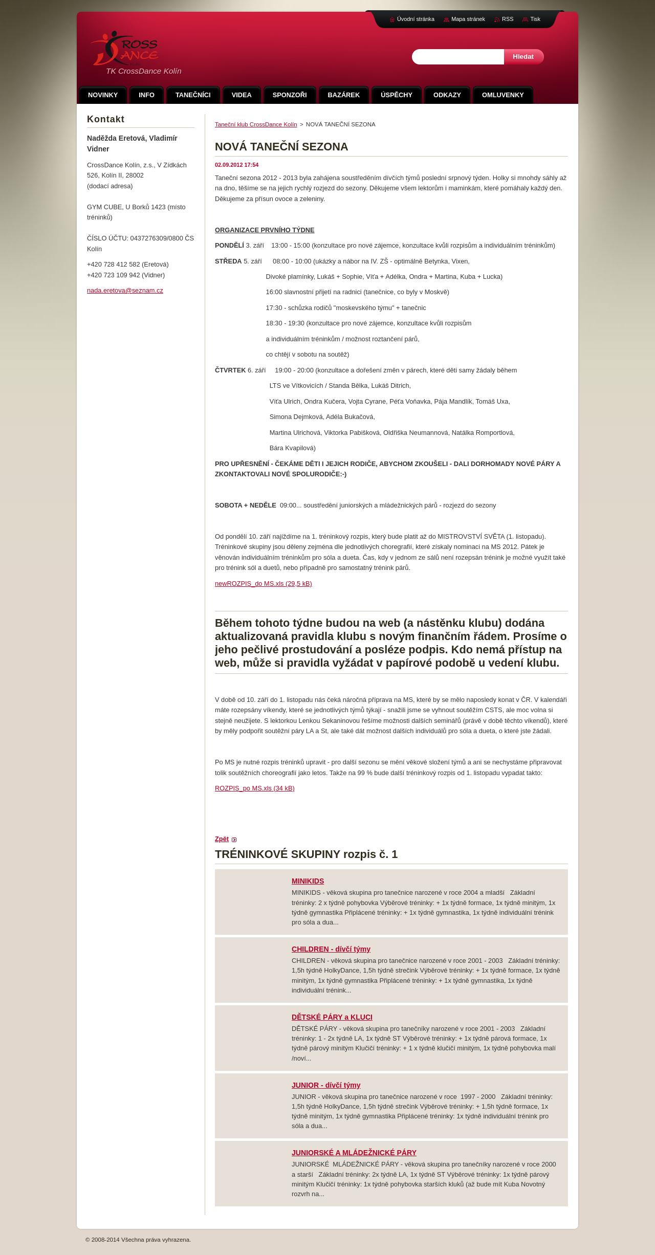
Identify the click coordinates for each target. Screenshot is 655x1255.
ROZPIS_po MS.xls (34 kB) (255, 788)
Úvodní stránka (415, 19)
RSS (507, 19)
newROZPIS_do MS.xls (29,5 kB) (263, 583)
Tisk (535, 19)
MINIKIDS (308, 881)
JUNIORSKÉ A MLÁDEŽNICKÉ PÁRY (354, 1153)
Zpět (222, 839)
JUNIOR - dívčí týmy (326, 1085)
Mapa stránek (468, 19)
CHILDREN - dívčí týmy (331, 949)
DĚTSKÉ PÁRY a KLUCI (332, 1017)
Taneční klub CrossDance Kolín (256, 124)
